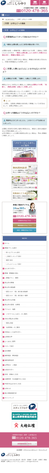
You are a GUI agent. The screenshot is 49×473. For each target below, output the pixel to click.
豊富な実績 (9, 323)
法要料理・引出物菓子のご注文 (15, 379)
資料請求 (34, 2)
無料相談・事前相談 (11, 355)
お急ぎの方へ (9, 369)
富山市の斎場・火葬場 (12, 304)
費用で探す (9, 260)
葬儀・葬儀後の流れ (11, 273)
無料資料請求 (9, 360)
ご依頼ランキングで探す (13, 256)
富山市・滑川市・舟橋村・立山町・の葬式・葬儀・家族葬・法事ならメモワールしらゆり (24, 460)
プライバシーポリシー (30, 450)
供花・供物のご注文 (11, 374)
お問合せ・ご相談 (11, 365)
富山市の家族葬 (10, 287)
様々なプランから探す (13, 252)
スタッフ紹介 (9, 346)
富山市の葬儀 (9, 282)
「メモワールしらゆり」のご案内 (16, 314)
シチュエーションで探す (13, 264)
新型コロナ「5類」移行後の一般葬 (17, 295)
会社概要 (8, 351)
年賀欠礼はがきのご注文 (13, 384)
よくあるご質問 (10, 341)
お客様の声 (8, 337)
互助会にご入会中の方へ (13, 332)
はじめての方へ (10, 268)
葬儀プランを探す (11, 248)
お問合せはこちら (24, 443)
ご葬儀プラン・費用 (11, 278)
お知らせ (8, 388)
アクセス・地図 (10, 309)
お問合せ (44, 2)
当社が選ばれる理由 (11, 318)
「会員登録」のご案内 (12, 327)
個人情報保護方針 (11, 393)
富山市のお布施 (10, 300)
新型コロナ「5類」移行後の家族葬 (17, 291)
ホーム (7, 243)
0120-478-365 (32, 9)
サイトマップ (9, 398)
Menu (24, 15)
